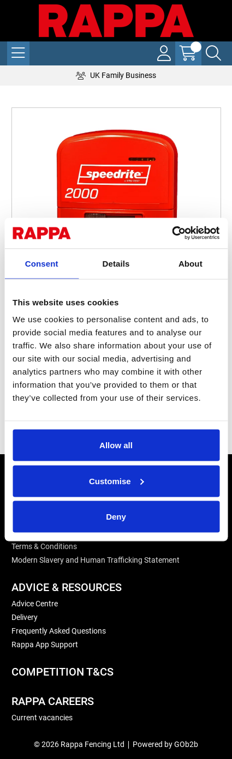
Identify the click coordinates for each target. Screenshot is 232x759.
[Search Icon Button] (213, 53)
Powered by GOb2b (165, 744)
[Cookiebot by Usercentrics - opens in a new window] (171, 233)
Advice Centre (34, 603)
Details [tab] (116, 263)
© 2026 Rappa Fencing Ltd (79, 744)
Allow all (116, 445)
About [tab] (191, 263)
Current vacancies (42, 717)
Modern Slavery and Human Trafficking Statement (95, 560)
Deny (116, 516)
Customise (116, 480)
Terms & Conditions (44, 546)
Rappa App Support (44, 644)
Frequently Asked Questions (58, 631)
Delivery (24, 617)
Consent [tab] (41, 263)
